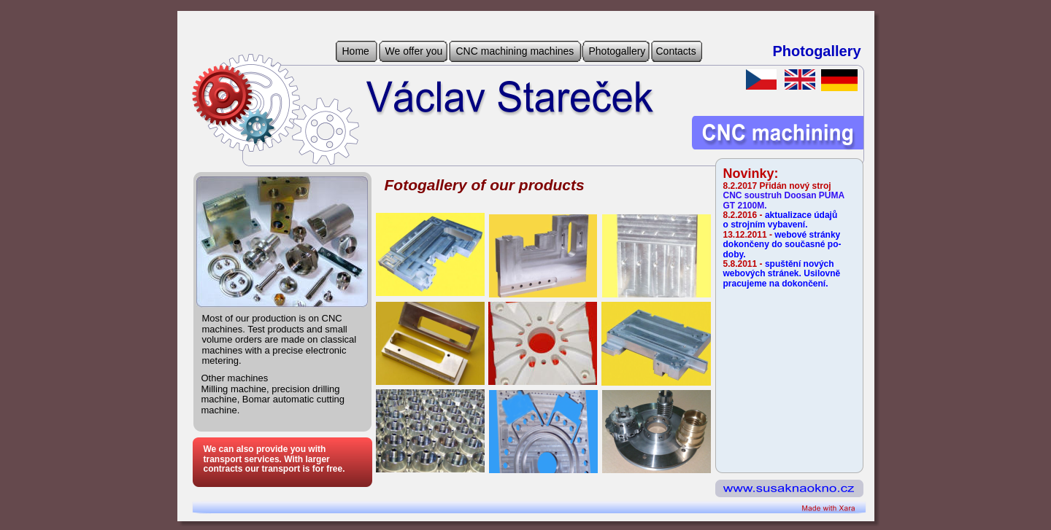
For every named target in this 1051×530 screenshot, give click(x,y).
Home (355, 51)
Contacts (676, 51)
